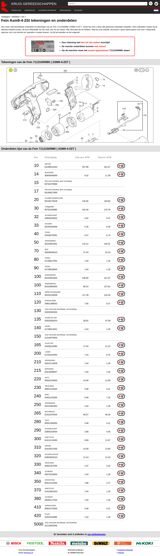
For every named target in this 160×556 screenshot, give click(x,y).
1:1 (141, 70)
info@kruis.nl (28, 553)
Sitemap (121, 553)
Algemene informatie (125, 550)
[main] (80, 276)
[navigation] (77, 10)
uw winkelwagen (97, 534)
